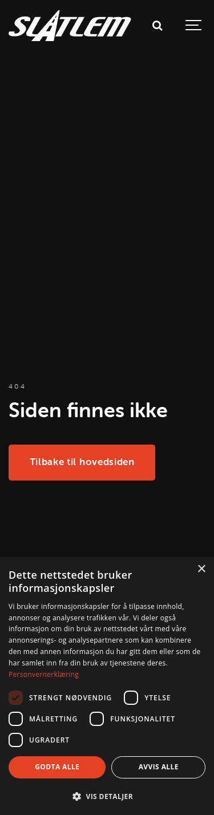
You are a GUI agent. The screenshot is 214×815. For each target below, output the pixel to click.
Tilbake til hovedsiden (82, 461)
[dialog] (107, 686)
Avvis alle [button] (159, 767)
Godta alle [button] (57, 767)
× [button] (201, 569)
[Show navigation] (194, 25)
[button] (107, 796)
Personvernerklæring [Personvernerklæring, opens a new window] (44, 674)
